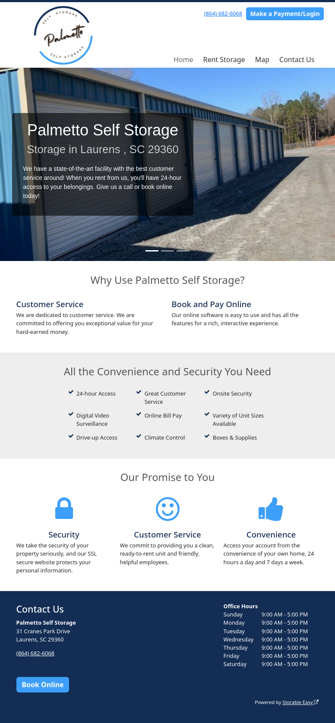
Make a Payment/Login (285, 13)
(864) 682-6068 (223, 13)
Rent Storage (224, 59)
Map (262, 59)
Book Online (42, 684)
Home (183, 59)
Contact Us (296, 59)
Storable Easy (300, 702)
